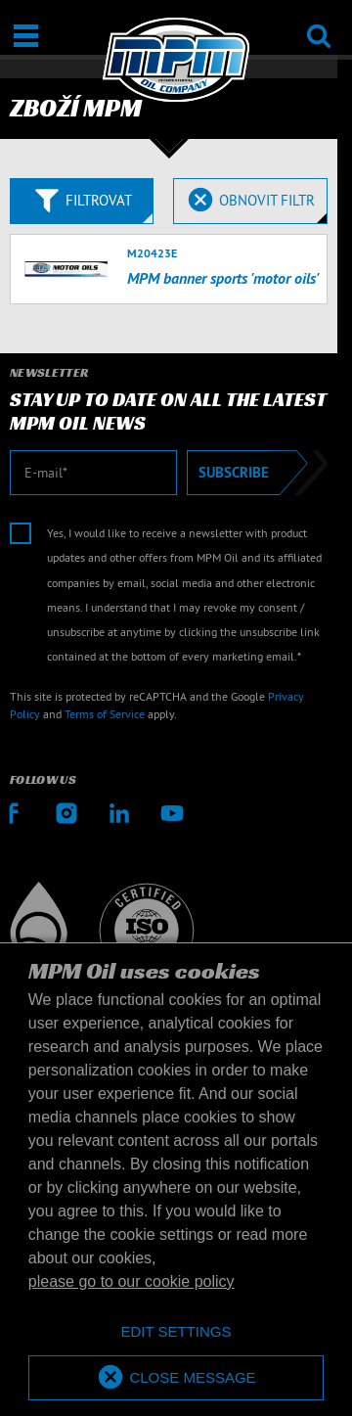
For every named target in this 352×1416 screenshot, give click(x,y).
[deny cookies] (176, 1332)
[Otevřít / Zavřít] (26, 36)
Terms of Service (105, 714)
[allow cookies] (176, 1378)
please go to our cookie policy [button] (131, 1281)
